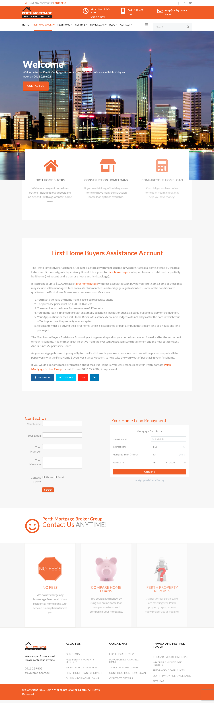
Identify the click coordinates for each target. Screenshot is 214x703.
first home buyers (119, 272)
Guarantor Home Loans (82, 681)
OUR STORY (73, 657)
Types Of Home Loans (123, 670)
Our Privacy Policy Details (172, 678)
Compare (80, 24)
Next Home (63, 24)
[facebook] (178, 3)
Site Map (158, 684)
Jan (160, 462)
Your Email (34, 435)
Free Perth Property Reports (80, 664)
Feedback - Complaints (169, 673)
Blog (112, 24)
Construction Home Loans (128, 675)
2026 (177, 462)
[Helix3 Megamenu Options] (146, 24)
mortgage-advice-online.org (149, 479)
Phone (47, 476)
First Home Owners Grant (84, 675)
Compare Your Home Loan (170, 660)
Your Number (35, 449)
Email (59, 476)
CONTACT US (59, 3)
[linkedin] (184, 3)
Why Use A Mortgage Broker (167, 666)
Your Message (35, 461)
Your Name (34, 423)
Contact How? (36, 479)
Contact (125, 24)
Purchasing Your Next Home (125, 664)
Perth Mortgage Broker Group (72, 518)
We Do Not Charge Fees (82, 670)
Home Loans (97, 24)
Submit (48, 489)
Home (25, 24)
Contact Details (121, 681)
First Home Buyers (42, 24)
